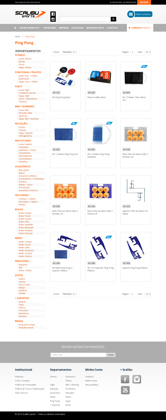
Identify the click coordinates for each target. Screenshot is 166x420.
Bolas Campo (25, 213)
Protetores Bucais (27, 93)
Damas (22, 281)
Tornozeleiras (25, 158)
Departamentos (30, 27)
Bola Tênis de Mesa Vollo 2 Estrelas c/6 (65, 212)
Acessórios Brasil (27, 324)
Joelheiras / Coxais (27, 150)
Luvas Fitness (25, 58)
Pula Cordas (24, 284)
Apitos (22, 173)
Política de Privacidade (25, 384)
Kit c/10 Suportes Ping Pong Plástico (100, 269)
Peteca (22, 307)
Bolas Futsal (24, 215)
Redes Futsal (25, 244)
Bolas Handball (26, 224)
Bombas (23, 181)
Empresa (64, 27)
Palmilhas (23, 161)
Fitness (53, 376)
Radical (22, 301)
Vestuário (69, 392)
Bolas (52, 396)
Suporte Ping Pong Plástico (135, 268)
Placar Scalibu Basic (96, 97)
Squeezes (23, 115)
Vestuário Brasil (26, 327)
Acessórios (55, 392)
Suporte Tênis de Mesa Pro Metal (135, 212)
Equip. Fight (24, 95)
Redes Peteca (25, 256)
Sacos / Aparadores (28, 98)
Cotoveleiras (24, 153)
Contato (112, 27)
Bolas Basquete (26, 227)
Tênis (21, 304)
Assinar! (111, 355)
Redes (68, 396)
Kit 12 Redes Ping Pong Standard (98, 155)
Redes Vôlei (24, 247)
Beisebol (23, 316)
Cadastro (89, 376)
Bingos (22, 287)
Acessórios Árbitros (28, 175)
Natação (54, 388)
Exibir (139, 52)
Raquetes (23, 264)
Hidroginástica (25, 135)
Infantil (22, 293)
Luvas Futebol (25, 144)
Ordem (56, 52)
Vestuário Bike (25, 113)
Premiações (24, 187)
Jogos (68, 401)
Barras (22, 61)
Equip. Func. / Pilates (28, 81)
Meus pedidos (91, 384)
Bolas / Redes (25, 270)
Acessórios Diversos (28, 190)
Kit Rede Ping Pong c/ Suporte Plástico (62, 269)
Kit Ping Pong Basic (61, 97)
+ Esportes (55, 405)
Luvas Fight (24, 90)
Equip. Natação (26, 133)
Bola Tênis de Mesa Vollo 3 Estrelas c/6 (135, 155)
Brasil (68, 405)
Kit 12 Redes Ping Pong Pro (65, 154)
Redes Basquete (26, 250)
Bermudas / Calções (28, 201)
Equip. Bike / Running (28, 118)
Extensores (24, 78)
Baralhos (23, 290)
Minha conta (91, 380)
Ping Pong (55, 401)
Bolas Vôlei (24, 221)
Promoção (50, 27)
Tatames (23, 101)
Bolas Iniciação (26, 230)
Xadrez (22, 278)
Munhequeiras (25, 155)
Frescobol (23, 310)
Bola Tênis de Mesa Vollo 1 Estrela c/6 (100, 212)
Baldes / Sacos (26, 184)
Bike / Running (72, 384)
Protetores (70, 388)
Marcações (24, 170)
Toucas (22, 130)
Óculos (22, 127)
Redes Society (25, 253)
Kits (20, 267)
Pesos (21, 64)
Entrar (144, 2)
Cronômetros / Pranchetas (31, 178)
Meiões (22, 204)
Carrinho (140, 27)
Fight (52, 384)
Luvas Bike (24, 110)
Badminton (24, 313)
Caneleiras (23, 147)
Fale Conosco (21, 392)
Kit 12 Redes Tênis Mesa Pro (134, 98)
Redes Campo (25, 241)
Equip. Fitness (25, 67)
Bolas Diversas (26, 233)
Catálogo (78, 27)
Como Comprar (22, 380)
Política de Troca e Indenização (29, 388)
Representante (95, 27)
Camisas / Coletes (27, 198)
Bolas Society (25, 218)
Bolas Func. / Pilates (28, 75)
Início (17, 36)
